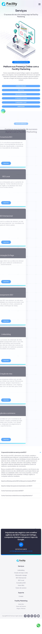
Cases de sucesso (21, 588)
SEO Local (21, 580)
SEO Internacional (21, 578)
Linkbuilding (21, 570)
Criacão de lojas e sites (21, 573)
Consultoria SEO (21, 583)
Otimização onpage (21, 575)
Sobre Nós (21, 585)
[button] (39, 4)
